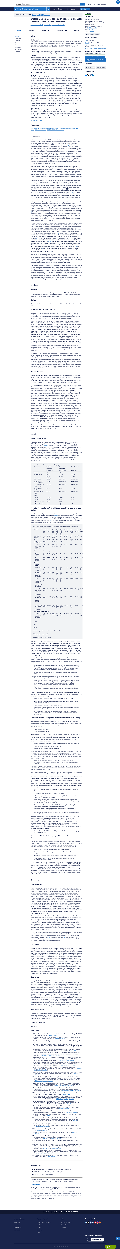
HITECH (49, 130)
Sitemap (63, 1227)
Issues (40, 1230)
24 (79, 342)
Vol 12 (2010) (41, 15)
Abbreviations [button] (18, 49)
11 (77, 228)
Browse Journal (72, 9)
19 (76, 246)
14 (37, 238)
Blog (39, 1232)
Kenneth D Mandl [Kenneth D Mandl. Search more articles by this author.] (58, 25)
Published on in (32, 15)
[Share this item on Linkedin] (93, 75)
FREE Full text (69, 1047)
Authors (40, 1225)
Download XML (101, 67)
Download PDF (90, 67)
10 (72, 192)
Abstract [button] (17, 36)
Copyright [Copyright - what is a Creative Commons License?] (35, 1184)
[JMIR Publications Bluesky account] (86, 1222)
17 (74, 246)
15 (49, 241)
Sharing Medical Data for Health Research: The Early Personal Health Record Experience (56, 20)
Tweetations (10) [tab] (61, 30)
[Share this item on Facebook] (91, 75)
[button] (118, 2)
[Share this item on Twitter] (88, 75)
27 (49, 937)
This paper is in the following (95, 53)
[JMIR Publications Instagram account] (97, 1222)
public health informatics (57, 130)
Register (103, 4)
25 (47, 937)
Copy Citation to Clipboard (92, 34)
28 (31, 1002)
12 (31, 231)
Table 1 (46, 445)
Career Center (92, 4)
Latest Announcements (44, 1222)
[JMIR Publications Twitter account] (88, 1222)
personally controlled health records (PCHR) (51, 128)
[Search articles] (82, 4)
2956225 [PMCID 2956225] (91, 31)
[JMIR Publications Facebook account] (91, 1222)
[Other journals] (48, 9)
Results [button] (17, 42)
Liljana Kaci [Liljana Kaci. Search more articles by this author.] (48, 25)
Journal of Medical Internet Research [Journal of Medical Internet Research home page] (26, 9)
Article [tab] (19, 30)
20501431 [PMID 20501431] (91, 29)
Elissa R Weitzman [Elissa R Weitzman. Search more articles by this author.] (37, 25)
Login (98, 4)
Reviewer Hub (18, 1227)
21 (50, 251)
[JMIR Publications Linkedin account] (93, 1222)
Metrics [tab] (76, 30)
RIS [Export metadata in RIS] (86, 45)
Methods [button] (17, 40)
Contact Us (64, 1225)
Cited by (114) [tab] (45, 30)
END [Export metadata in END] (86, 40)
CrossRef (56, 1035)
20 (42, 248)
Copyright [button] (17, 51)
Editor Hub (17, 1225)
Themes (40, 1227)
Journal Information (59, 9)
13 (58, 233)
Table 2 (56, 515)
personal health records (69, 128)
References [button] (18, 47)
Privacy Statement (66, 1222)
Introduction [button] (18, 38)
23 (51, 251)
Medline (51, 1035)
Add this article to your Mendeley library (95, 48)
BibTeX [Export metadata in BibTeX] (87, 43)
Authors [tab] (31, 30)
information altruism (40, 130)
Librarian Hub (17, 1230)
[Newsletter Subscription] (95, 1239)
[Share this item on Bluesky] (86, 75)
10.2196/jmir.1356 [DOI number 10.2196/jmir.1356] (92, 28)
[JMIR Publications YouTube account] (95, 1222)
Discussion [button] (18, 45)
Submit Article (85, 9)
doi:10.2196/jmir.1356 (36, 120)
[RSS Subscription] (100, 1222)
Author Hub (17, 1222)
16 (50, 241)
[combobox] (51, 4)
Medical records (35, 128)
